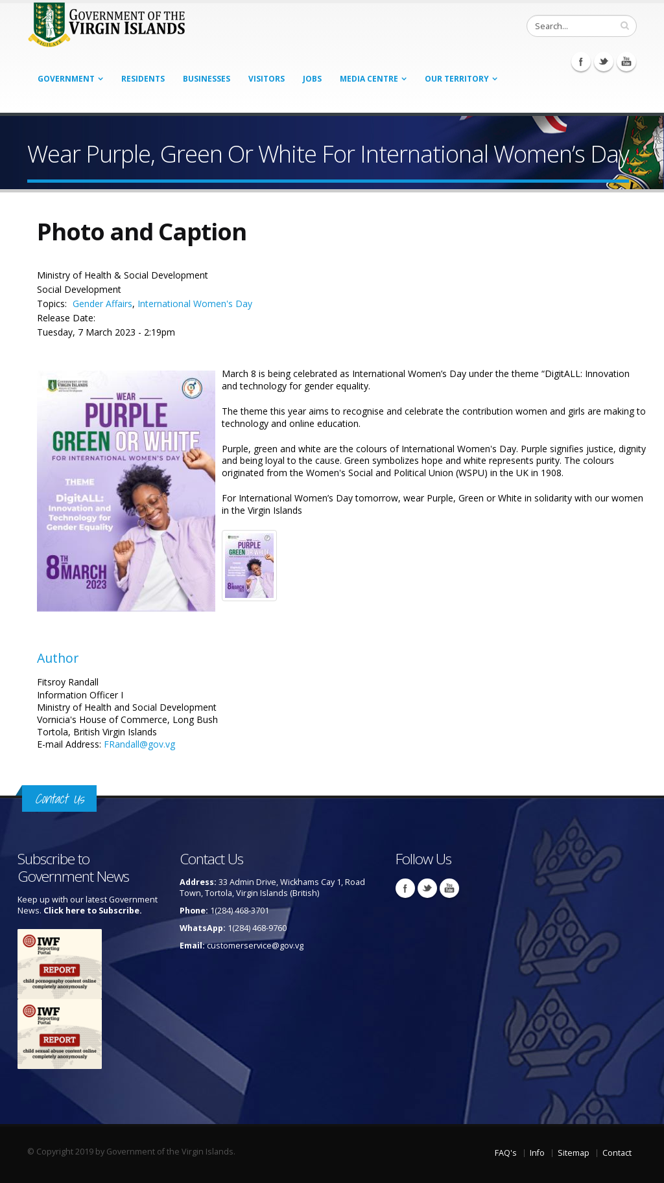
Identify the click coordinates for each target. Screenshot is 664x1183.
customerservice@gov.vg (255, 945)
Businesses (206, 78)
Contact (617, 1152)
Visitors (266, 78)
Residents (143, 78)
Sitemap (573, 1152)
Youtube (626, 61)
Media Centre (369, 78)
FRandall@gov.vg (139, 744)
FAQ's (506, 1152)
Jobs (312, 78)
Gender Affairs (102, 303)
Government (66, 78)
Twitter (603, 61)
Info (537, 1152)
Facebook (581, 61)
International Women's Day (194, 303)
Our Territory (457, 78)
